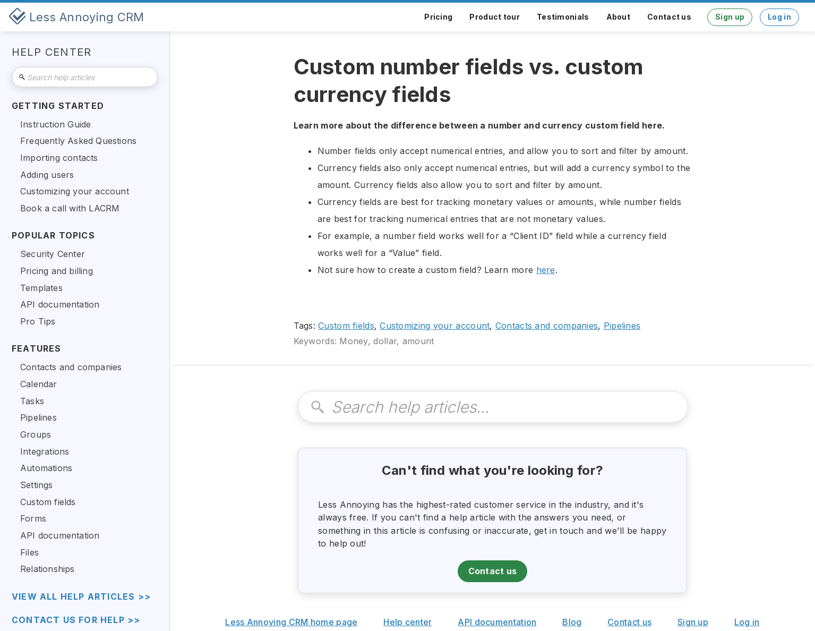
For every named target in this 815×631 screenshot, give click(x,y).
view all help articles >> (81, 597)
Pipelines (622, 325)
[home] (76, 17)
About (618, 16)
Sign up (729, 16)
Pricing (438, 16)
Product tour (494, 16)
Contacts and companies (546, 325)
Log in (779, 16)
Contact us (669, 16)
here (545, 270)
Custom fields (346, 325)
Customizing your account (435, 325)
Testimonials (563, 16)
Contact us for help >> (76, 620)
